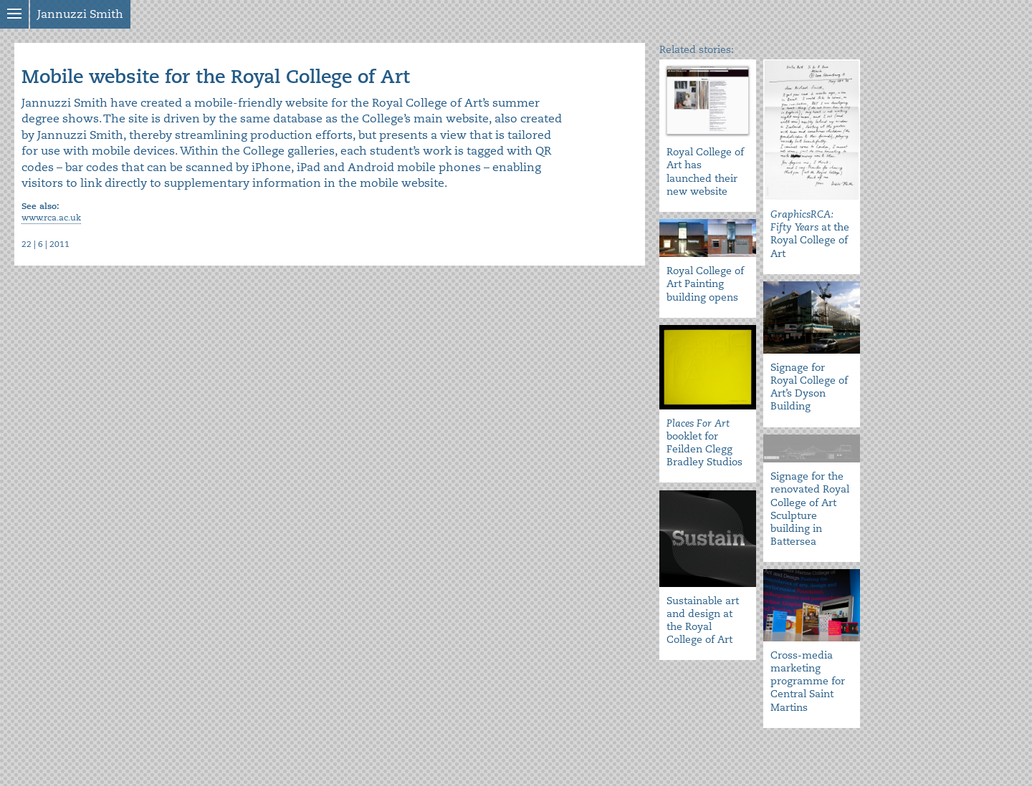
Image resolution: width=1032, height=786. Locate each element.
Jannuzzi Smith (80, 14)
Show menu (14, 14)
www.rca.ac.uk (51, 218)
